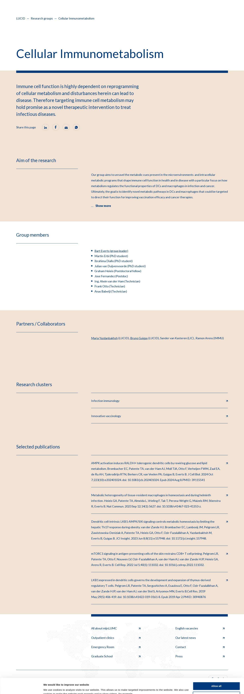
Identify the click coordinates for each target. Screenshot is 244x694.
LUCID (20, 18)
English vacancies (200, 628)
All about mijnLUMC (115, 628)
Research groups (42, 18)
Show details (51, 687)
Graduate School (115, 656)
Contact (200, 647)
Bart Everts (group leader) (111, 251)
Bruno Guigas (139, 338)
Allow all (216, 670)
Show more (103, 206)
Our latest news (200, 637)
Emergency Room (115, 647)
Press (200, 656)
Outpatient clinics (115, 637)
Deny (216, 680)
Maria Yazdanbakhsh (104, 338)
